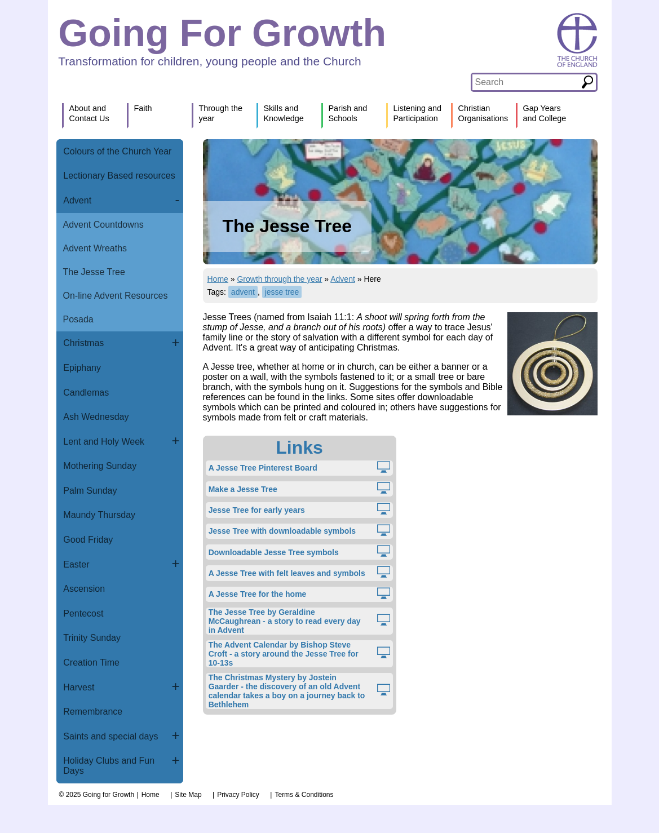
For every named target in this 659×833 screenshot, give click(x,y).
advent (243, 291)
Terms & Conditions (304, 795)
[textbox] (526, 82)
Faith (143, 108)
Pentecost (83, 613)
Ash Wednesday (96, 417)
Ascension (84, 588)
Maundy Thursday (99, 515)
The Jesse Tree (94, 272)
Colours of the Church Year (117, 151)
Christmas (83, 343)
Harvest (78, 687)
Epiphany (82, 368)
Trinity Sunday (92, 638)
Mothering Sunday (99, 466)
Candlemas (86, 392)
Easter (76, 564)
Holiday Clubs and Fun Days (108, 766)
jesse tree (282, 291)
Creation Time (91, 662)
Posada (78, 319)
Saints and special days (110, 736)
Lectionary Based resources (119, 175)
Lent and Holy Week (103, 441)
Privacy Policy (238, 795)
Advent (77, 200)
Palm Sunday (90, 490)
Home (217, 278)
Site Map (188, 795)
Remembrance (92, 711)
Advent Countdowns (103, 224)
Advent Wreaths (95, 248)
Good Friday (88, 539)
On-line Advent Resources (115, 295)
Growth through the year (279, 278)
